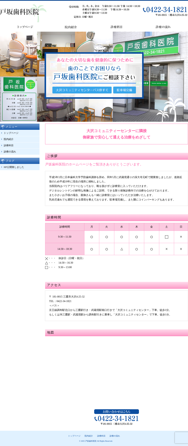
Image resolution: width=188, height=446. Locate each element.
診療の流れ (10, 151)
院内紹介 (9, 139)
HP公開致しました (14, 167)
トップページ (11, 133)
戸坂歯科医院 (90, 441)
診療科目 (9, 145)
